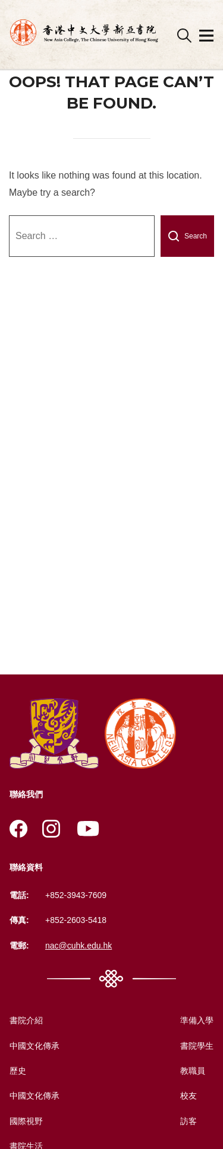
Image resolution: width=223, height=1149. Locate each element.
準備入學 (196, 1020)
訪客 (188, 1121)
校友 (188, 1095)
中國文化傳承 (34, 1046)
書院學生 (196, 1046)
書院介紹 (26, 1020)
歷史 (18, 1070)
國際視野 (26, 1121)
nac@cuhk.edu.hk (78, 945)
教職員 (192, 1070)
